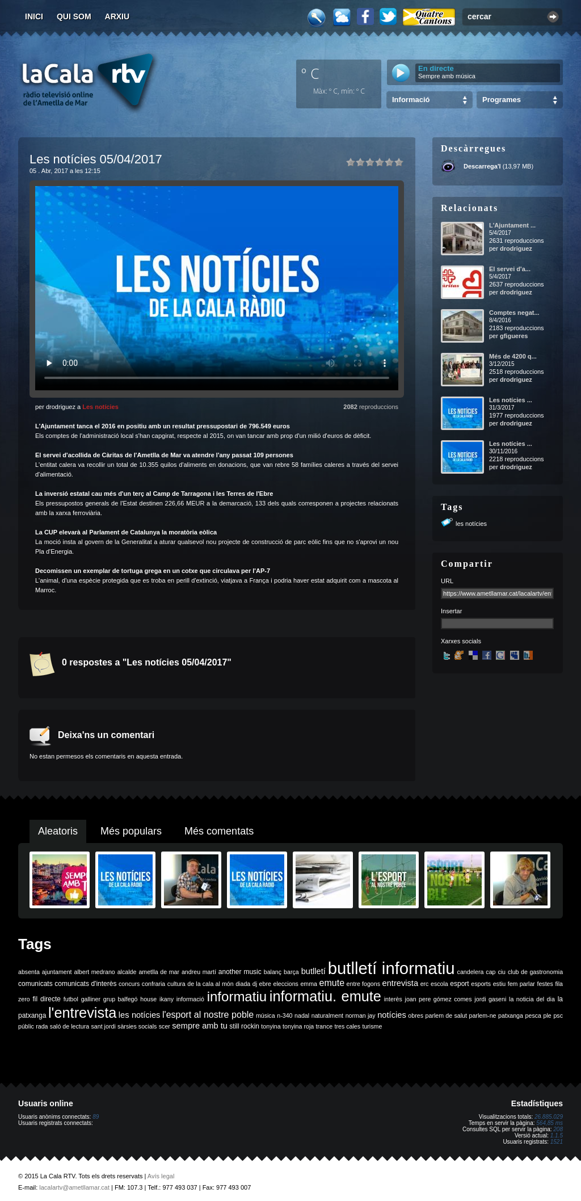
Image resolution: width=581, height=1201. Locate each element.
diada (242, 983)
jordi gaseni (490, 999)
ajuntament (57, 971)
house (148, 999)
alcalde (127, 971)
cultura (176, 983)
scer (164, 1026)
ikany (166, 999)
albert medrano (94, 971)
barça (291, 971)
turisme (372, 1026)
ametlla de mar (158, 971)
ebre (265, 983)
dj (254, 983)
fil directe (47, 999)
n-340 (284, 1015)
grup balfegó (120, 999)
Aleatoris (58, 831)
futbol (71, 999)
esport (459, 984)
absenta (29, 971)
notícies (391, 1014)
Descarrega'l (482, 166)
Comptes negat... (514, 312)
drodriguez (516, 248)
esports (481, 983)
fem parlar (521, 983)
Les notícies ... (510, 400)
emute (331, 983)
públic (26, 1026)
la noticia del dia (532, 999)
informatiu (237, 996)
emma (308, 983)
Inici (34, 16)
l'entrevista (82, 1013)
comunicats (35, 984)
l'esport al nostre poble (208, 1014)
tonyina (270, 1026)
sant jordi (103, 1026)
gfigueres (514, 335)
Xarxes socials (461, 641)
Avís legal (161, 1176)
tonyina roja (298, 1026)
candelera (470, 971)
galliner (90, 999)
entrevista (400, 983)
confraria (153, 983)
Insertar (451, 611)
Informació (411, 99)
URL (447, 581)
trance (324, 1026)
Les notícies (100, 406)
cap (490, 971)
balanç (272, 971)
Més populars (131, 831)
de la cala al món (210, 983)
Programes (501, 99)
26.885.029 (548, 1117)
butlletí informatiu (391, 968)
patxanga (510, 1015)
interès (393, 999)
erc (424, 983)
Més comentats (219, 831)
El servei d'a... (510, 269)
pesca (533, 1015)
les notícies (471, 523)
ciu (502, 971)
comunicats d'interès (85, 984)
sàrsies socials (137, 1026)
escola (439, 983)
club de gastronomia (535, 971)
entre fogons (363, 983)
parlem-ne (482, 1015)
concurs (129, 983)
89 (95, 1117)
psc (558, 1015)
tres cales (347, 1026)
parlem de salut (446, 1015)
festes (545, 983)
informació (190, 999)
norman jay (361, 1015)
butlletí (313, 971)
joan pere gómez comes (438, 999)
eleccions (285, 983)
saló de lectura (69, 1026)
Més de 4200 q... (513, 356)
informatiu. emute (325, 996)
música (265, 1015)
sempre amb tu (200, 1025)
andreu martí (199, 971)
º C (310, 73)
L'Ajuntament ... (512, 225)
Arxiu (117, 16)
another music (240, 972)
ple (547, 1015)
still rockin (244, 1026)
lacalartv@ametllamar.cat (74, 1187)
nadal (301, 1015)
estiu (499, 983)
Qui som (74, 16)
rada (42, 1026)
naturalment (327, 1015)
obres (415, 1015)
